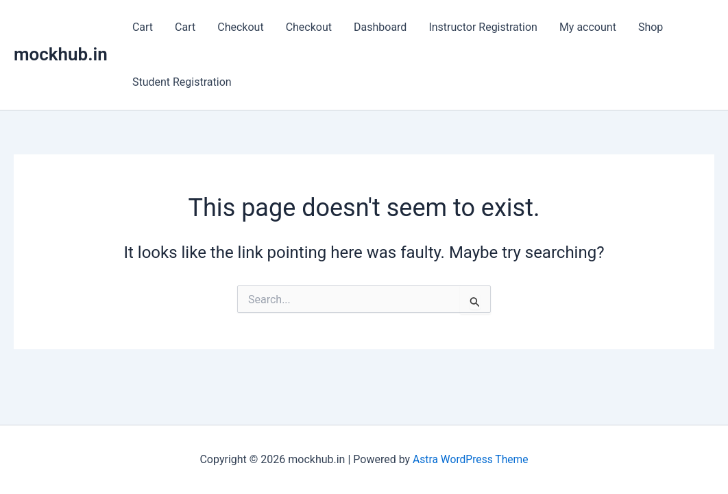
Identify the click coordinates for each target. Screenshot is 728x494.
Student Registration (182, 82)
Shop (650, 27)
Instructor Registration (482, 27)
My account (587, 27)
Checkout (240, 27)
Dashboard (380, 27)
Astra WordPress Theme (470, 459)
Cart (142, 27)
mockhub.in (61, 54)
